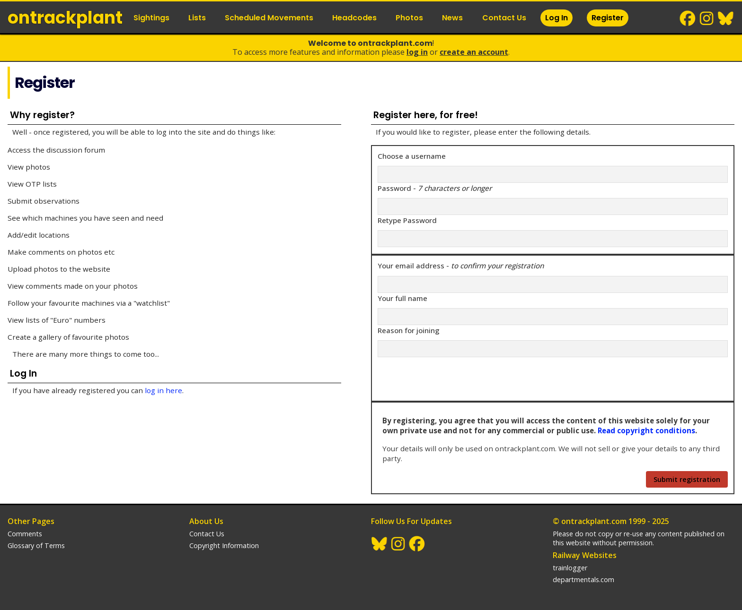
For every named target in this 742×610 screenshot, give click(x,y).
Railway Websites (585, 555)
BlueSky (725, 18)
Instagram (707, 18)
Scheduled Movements (269, 17)
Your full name (402, 298)
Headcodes (354, 17)
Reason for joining (409, 330)
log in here (163, 390)
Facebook (688, 18)
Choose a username (412, 156)
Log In (556, 17)
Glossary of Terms (36, 545)
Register (608, 17)
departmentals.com (583, 579)
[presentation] (449, 376)
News (452, 17)
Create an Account (474, 52)
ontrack (65, 18)
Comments (25, 533)
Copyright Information (224, 545)
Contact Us (504, 17)
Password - (435, 188)
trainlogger (570, 567)
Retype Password (407, 220)
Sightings (151, 17)
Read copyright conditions (646, 430)
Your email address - (461, 265)
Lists (197, 17)
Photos (409, 17)
